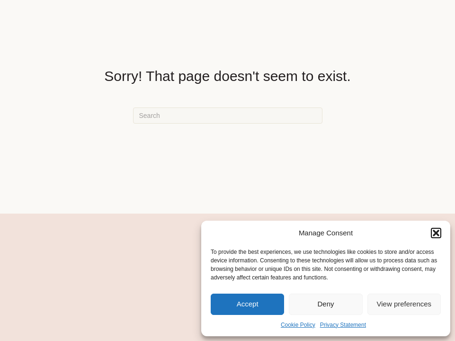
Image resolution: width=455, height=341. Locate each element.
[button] (436, 233)
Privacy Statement (343, 325)
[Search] (227, 116)
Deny (325, 304)
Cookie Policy (298, 325)
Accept (248, 304)
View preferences (404, 304)
